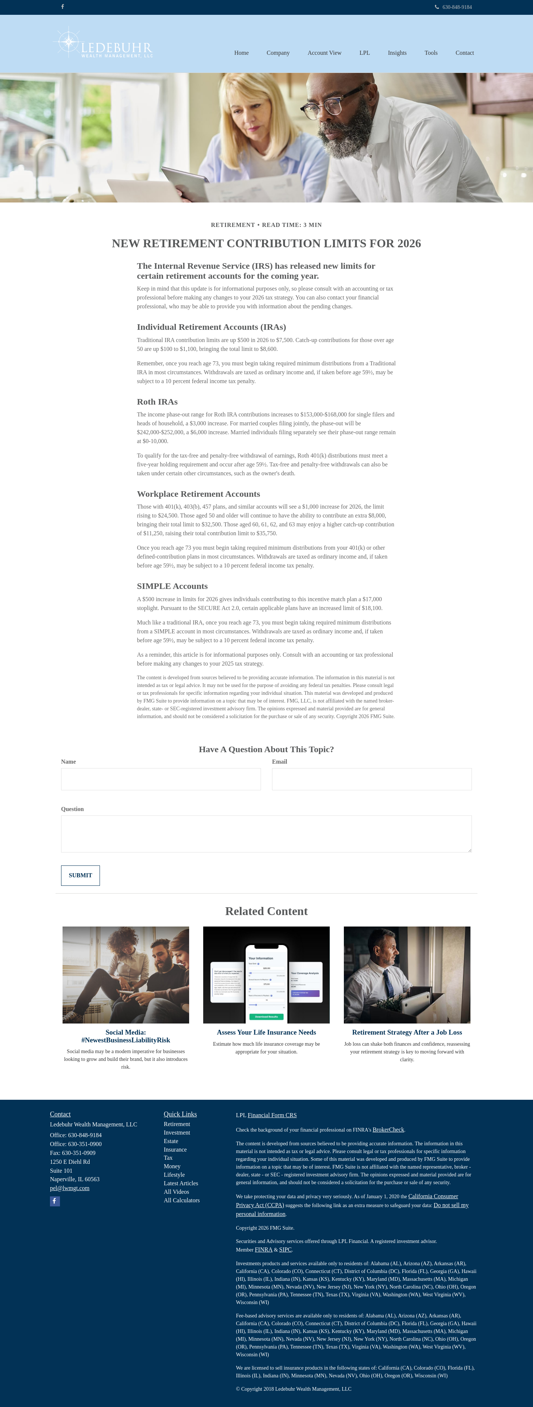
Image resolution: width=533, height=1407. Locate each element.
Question (72, 809)
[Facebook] (62, 7)
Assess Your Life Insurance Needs (266, 1032)
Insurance (175, 1149)
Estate (171, 1141)
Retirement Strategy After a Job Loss (407, 1032)
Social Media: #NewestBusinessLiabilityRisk (125, 1036)
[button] (275, 43)
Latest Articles (181, 1183)
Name (68, 761)
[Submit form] (80, 875)
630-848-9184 (453, 7)
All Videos (177, 1192)
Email (279, 761)
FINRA (263, 1249)
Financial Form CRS (272, 1115)
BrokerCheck (388, 1129)
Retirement (177, 1124)
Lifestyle (174, 1175)
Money (172, 1166)
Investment (177, 1132)
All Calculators (182, 1200)
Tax (168, 1158)
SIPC (285, 1249)
